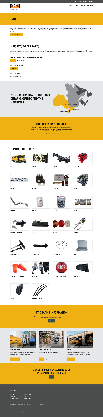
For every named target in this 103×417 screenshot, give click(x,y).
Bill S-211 (35, 404)
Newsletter (41, 404)
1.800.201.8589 (27, 394)
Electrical (35, 188)
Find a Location (15, 359)
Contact (85, 1)
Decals (12, 188)
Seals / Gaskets (57, 254)
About (79, 1)
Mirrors (76, 232)
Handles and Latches (16, 232)
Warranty (90, 5)
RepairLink (14, 68)
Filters (34, 210)
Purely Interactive (16, 411)
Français (91, 1)
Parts (77, 5)
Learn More (51, 321)
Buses (70, 5)
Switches (76, 276)
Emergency (56, 188)
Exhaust (12, 210)
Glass (75, 210)
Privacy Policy (13, 404)
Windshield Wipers (37, 298)
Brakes (34, 166)
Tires (12, 298)
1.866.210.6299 (27, 398)
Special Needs (36, 276)
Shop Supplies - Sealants (17, 276)
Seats (75, 254)
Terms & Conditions (21, 404)
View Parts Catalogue (16, 34)
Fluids (55, 210)
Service (83, 5)
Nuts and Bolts (36, 254)
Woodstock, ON (13, 396)
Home (11, 9)
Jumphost (25, 411)
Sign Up (51, 377)
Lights (55, 232)
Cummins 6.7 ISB (78, 166)
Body (11, 166)
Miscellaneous (14, 254)
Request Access (20, 60)
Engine (76, 188)
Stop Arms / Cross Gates (60, 276)
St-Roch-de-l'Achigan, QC (15, 398)
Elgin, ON (12, 394)
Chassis (55, 166)
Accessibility (29, 404)
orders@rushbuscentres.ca (15, 76)
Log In (13, 60)
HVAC (33, 232)
